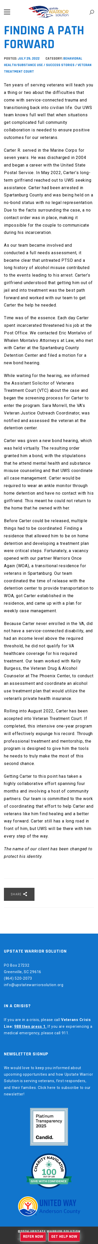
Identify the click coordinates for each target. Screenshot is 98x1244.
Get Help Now (64, 1236)
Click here (47, 1088)
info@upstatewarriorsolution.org (34, 985)
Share (19, 894)
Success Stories (60, 65)
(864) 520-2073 (18, 978)
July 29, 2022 (29, 58)
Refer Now (33, 1236)
